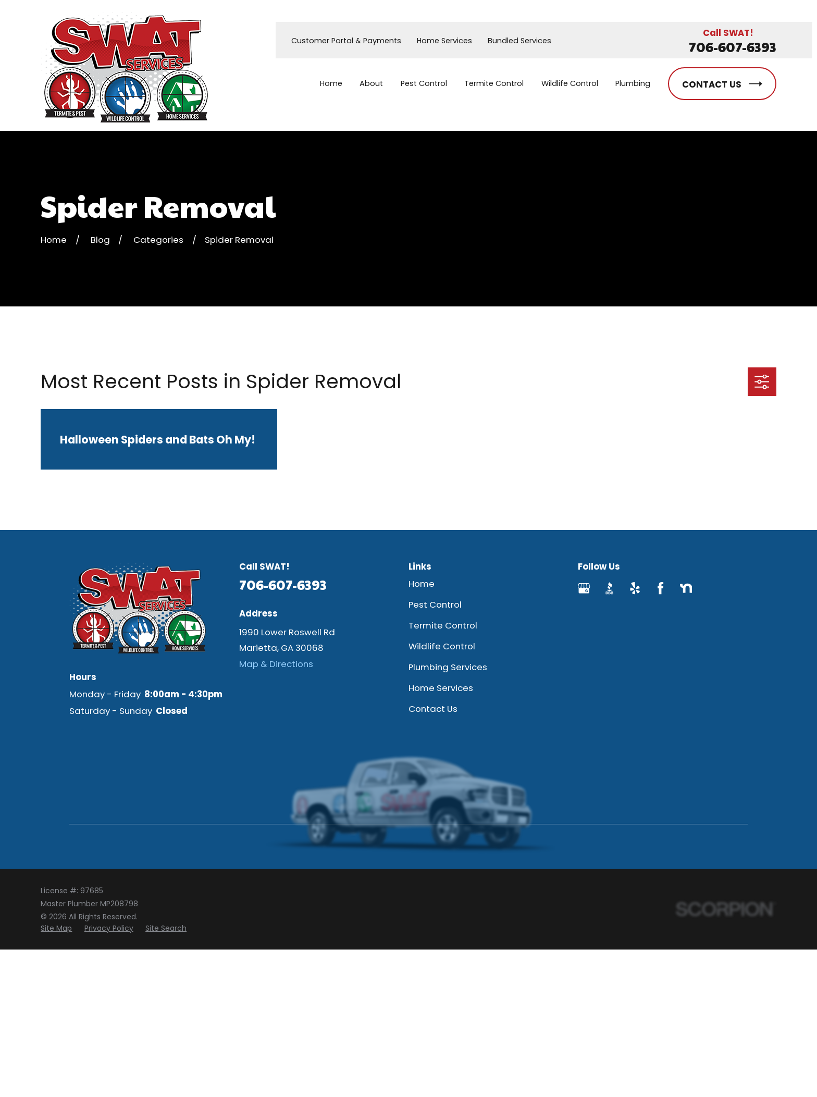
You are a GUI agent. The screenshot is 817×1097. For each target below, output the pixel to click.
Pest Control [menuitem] (424, 83)
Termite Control (442, 625)
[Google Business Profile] (584, 588)
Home (421, 583)
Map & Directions (276, 664)
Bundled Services (519, 40)
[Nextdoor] (686, 588)
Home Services (444, 40)
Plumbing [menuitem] (632, 83)
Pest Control (435, 604)
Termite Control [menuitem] (494, 83)
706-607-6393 (732, 46)
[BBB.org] (609, 588)
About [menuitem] (371, 83)
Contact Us (432, 708)
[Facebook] (660, 588)
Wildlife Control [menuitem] (569, 83)
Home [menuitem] (331, 83)
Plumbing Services (447, 667)
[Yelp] (635, 588)
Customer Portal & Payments (346, 40)
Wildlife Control (441, 646)
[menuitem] (56, 928)
